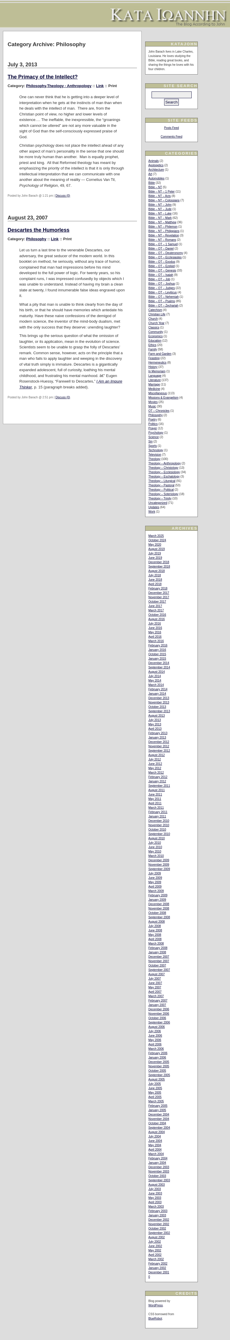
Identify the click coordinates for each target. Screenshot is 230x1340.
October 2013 (157, 706)
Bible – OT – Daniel (161, 248)
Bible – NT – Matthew (162, 222)
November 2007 (158, 961)
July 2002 (154, 1241)
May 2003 (154, 1197)
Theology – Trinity (159, 498)
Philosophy (36, 86)
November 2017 (158, 597)
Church (153, 318)
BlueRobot (155, 1318)
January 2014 (157, 693)
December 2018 (158, 562)
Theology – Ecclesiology (164, 472)
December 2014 (158, 663)
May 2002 (154, 1250)
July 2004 (154, 1136)
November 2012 (158, 746)
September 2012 (159, 750)
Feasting (153, 358)
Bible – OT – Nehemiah (163, 296)
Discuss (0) (62, 195)
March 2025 (156, 535)
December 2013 (158, 698)
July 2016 (154, 623)
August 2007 (156, 974)
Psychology (155, 432)
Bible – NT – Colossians (164, 200)
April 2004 (155, 1149)
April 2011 (155, 803)
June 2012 (155, 763)
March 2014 (156, 685)
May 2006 (154, 1040)
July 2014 (154, 676)
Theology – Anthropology (164, 463)
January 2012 (157, 781)
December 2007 (158, 956)
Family (152, 349)
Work (151, 511)
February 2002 (157, 1263)
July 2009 (154, 873)
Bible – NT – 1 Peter (161, 191)
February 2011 (157, 812)
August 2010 (156, 838)
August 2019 (156, 549)
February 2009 (157, 895)
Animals (153, 160)
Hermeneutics (157, 362)
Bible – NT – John (159, 204)
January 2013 (157, 737)
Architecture (156, 169)
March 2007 (156, 996)
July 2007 (154, 978)
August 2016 (156, 619)
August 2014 (156, 671)
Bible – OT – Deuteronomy (165, 253)
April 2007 (155, 991)
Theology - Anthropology (69, 86)
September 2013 (159, 711)
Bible (151, 182)
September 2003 (159, 1180)
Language (155, 375)
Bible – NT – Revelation (163, 235)
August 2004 (156, 1132)
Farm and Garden (159, 353)
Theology (154, 459)
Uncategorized (157, 502)
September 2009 (159, 869)
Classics (153, 327)
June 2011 (155, 794)
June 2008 (155, 930)
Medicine (154, 388)
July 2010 (154, 842)
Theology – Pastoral (161, 485)
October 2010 (157, 829)
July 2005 (154, 1083)
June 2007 (155, 983)
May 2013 (154, 724)
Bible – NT (155, 187)
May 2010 (154, 851)
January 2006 (157, 1057)
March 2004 (156, 1154)
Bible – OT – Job (159, 279)
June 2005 (155, 1088)
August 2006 (156, 1026)
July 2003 (154, 1189)
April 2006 (155, 1044)
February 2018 (157, 588)
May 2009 (154, 882)
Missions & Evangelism (163, 397)
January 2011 (157, 816)
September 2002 (159, 1232)
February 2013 (157, 733)
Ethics (152, 345)
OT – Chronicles (158, 410)
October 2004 (157, 1123)
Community (155, 331)
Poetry (152, 419)
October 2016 (157, 614)
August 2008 (156, 921)
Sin (150, 441)
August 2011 (156, 790)
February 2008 (157, 948)
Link (100, 86)
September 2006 (159, 1022)
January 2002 (157, 1268)
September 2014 (159, 667)
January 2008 (157, 952)
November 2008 (158, 908)
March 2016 (156, 641)
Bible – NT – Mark (160, 217)
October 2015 (157, 654)
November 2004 (158, 1119)
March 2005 (156, 1101)
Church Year (156, 323)
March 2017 (156, 610)
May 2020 (154, 544)
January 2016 (157, 649)
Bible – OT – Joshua (161, 283)
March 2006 (156, 1048)
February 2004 (157, 1158)
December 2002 (158, 1219)
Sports (152, 445)
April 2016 (155, 636)
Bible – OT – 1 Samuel (163, 244)
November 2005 (158, 1066)
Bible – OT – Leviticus (162, 292)
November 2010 (158, 825)
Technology (155, 450)
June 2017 (155, 606)
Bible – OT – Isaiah (160, 274)
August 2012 (156, 755)
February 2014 (157, 689)
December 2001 (158, 1272)
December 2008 (158, 904)
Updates (153, 507)
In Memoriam (156, 371)
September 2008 (159, 917)
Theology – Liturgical (161, 481)
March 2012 (156, 772)
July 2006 (154, 1031)
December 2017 (158, 592)
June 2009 (155, 877)
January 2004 (157, 1162)
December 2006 (158, 1009)
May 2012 (154, 768)
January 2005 (157, 1110)
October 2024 (157, 540)
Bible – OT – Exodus (161, 261)
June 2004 (155, 1140)
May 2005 (154, 1092)
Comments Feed (171, 136)
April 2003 (155, 1202)
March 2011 (156, 807)
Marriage (154, 384)
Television (154, 454)
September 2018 (159, 566)
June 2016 (155, 628)
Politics (153, 424)
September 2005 (159, 1075)
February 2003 (157, 1211)
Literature (154, 380)
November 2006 (158, 1013)
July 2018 (154, 575)
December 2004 (158, 1114)
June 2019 (155, 557)
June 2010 (155, 847)
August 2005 (156, 1079)
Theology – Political (161, 489)
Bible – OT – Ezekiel (161, 266)
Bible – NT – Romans (162, 239)
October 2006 (157, 1018)
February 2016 (157, 645)
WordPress (155, 1305)
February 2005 (157, 1105)
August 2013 (156, 715)
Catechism (155, 310)
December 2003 (158, 1167)
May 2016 (154, 632)
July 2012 (154, 759)
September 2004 (159, 1127)
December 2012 (158, 742)
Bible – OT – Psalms (161, 301)
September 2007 (159, 969)
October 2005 (157, 1070)
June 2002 (155, 1246)
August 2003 (156, 1184)
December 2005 (158, 1062)
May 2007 (154, 987)
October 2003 (157, 1176)
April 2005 (155, 1097)
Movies (153, 402)
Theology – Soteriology (163, 494)
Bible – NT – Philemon (162, 226)
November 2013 (158, 702)
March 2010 (156, 855)
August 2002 (156, 1237)
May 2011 (154, 798)
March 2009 (156, 891)
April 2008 (155, 939)
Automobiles (156, 178)
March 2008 (156, 943)
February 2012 (157, 777)
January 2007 (157, 1005)
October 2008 (157, 912)
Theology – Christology (163, 467)
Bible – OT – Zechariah (163, 305)
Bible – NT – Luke (159, 213)
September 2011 (159, 785)
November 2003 (158, 1171)
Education (154, 340)
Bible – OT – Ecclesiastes (165, 257)
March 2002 (156, 1259)
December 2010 (158, 820)
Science (153, 437)
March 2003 (156, 1206)
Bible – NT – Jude (159, 209)
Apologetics (156, 165)
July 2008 (154, 926)
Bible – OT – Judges (161, 288)
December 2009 (158, 860)
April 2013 (155, 728)
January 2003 (157, 1215)
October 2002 (157, 1228)
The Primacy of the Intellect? (43, 77)
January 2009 (157, 899)
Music (152, 406)
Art (150, 174)
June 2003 (155, 1193)
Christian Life (156, 314)
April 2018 (155, 584)
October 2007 (157, 965)
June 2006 (155, 1035)
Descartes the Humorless (38, 230)
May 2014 (154, 680)
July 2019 (154, 553)
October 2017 (157, 601)
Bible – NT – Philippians (163, 231)
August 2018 (156, 571)
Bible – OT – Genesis (162, 270)
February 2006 (157, 1053)
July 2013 (154, 720)
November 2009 (158, 864)
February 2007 (157, 1000)
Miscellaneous (157, 393)
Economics (155, 336)
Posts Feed (171, 127)
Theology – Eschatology (164, 476)
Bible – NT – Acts (159, 196)
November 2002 (158, 1224)
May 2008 (154, 934)
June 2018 (155, 579)
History (152, 367)
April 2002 (155, 1254)
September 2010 (159, 834)
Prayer (152, 428)
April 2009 (155, 886)
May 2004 (154, 1145)
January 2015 (157, 658)
